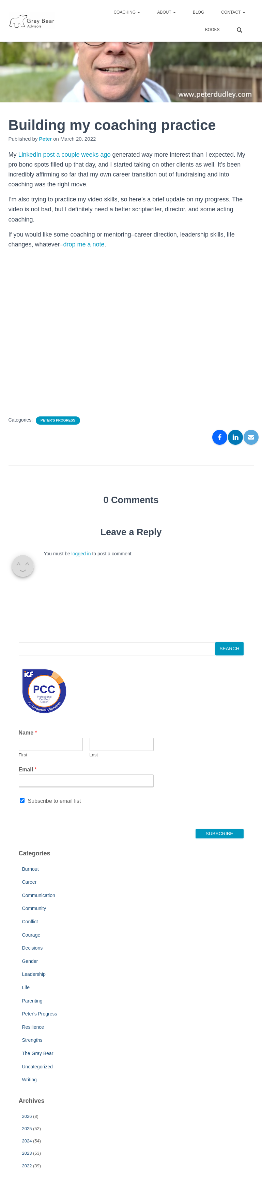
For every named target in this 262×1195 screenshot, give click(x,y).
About (166, 12)
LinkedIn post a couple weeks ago (64, 154)
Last (94, 754)
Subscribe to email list (54, 801)
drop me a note (84, 244)
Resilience (33, 1027)
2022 (27, 1165)
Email (28, 769)
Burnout (30, 869)
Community (34, 908)
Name (28, 733)
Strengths (32, 1040)
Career (29, 882)
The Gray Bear (37, 1053)
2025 (27, 1128)
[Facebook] (219, 437)
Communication (38, 895)
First (23, 754)
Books (212, 29)
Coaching (126, 12)
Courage (31, 935)
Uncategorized (37, 1066)
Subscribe (219, 833)
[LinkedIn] (235, 437)
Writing (29, 1079)
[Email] (251, 437)
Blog (198, 12)
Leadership (34, 974)
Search (229, 648)
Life (26, 987)
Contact (233, 12)
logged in (81, 553)
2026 (27, 1116)
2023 (27, 1153)
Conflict (30, 921)
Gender (30, 961)
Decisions (32, 948)
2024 (27, 1140)
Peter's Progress (58, 420)
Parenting (32, 1001)
